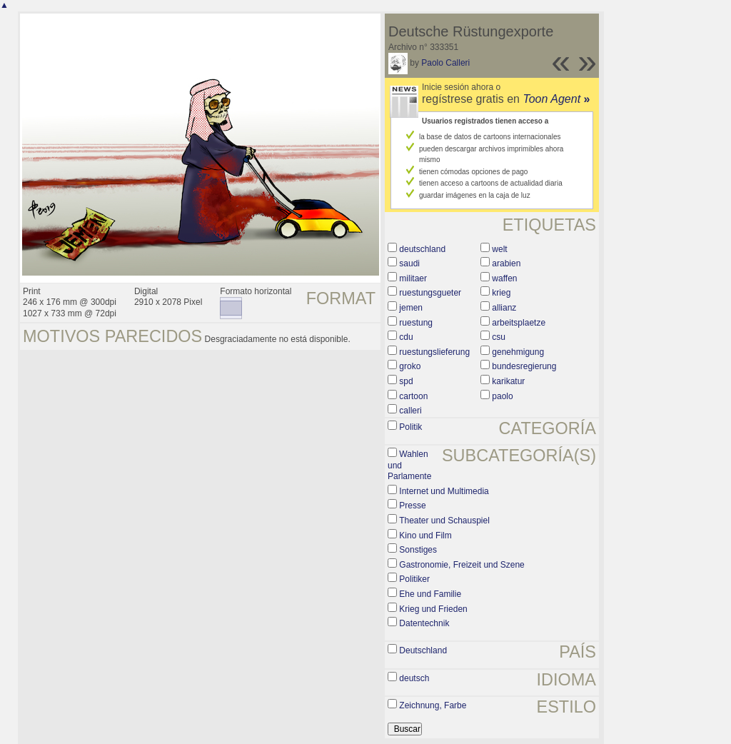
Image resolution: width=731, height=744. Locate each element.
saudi (409, 263)
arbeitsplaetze (518, 323)
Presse (412, 506)
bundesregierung (524, 366)
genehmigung (518, 352)
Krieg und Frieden (433, 609)
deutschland (422, 249)
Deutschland (423, 650)
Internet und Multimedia (443, 491)
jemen (411, 308)
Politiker (414, 579)
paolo (502, 396)
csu (498, 337)
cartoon (413, 396)
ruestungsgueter (430, 293)
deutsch (414, 678)
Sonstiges (418, 550)
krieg (501, 293)
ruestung (416, 323)
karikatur (508, 381)
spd (406, 381)
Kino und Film (425, 536)
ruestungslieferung (434, 352)
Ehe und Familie (430, 594)
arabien (506, 263)
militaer (413, 278)
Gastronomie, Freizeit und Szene (461, 565)
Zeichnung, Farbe (432, 705)
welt (499, 249)
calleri (410, 411)
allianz (504, 308)
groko (409, 366)
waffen (504, 278)
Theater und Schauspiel (444, 521)
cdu (406, 337)
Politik (410, 427)
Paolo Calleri (445, 63)
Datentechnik (424, 623)
